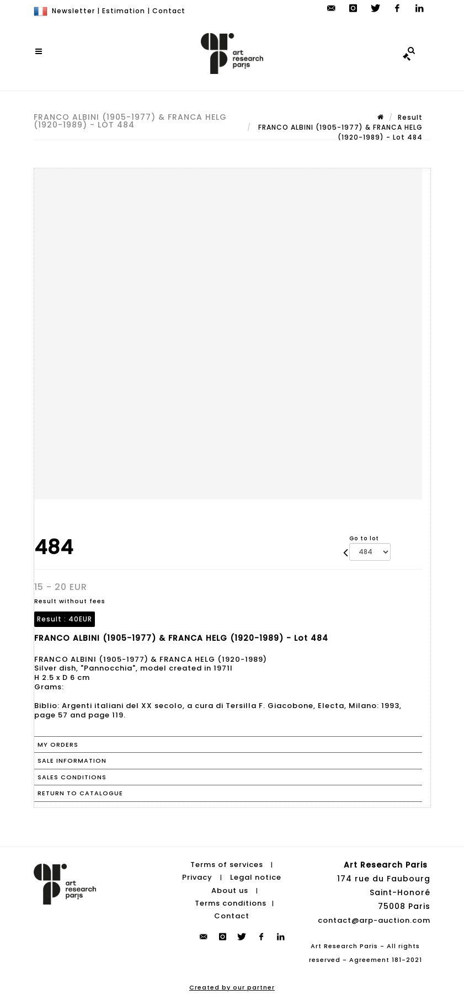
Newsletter (73, 10)
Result (410, 117)
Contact (168, 10)
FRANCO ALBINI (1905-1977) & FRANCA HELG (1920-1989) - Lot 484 (339, 132)
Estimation (123, 10)
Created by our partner (232, 987)
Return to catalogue (80, 793)
